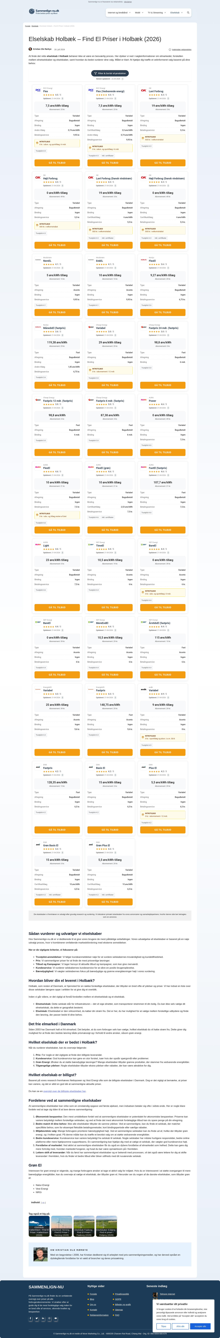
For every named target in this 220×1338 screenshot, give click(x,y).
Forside (27, 26)
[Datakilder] (122, 79)
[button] (188, 12)
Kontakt (93, 1309)
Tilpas (163, 1326)
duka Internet (161, 1297)
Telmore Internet (162, 1294)
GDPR (118, 1299)
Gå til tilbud (57, 162)
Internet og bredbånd (120, 12)
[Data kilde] (62, 98)
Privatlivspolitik (122, 1294)
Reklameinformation (99, 1315)
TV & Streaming (158, 12)
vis (43, 1203)
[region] (183, 1315)
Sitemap (119, 1309)
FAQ (117, 1315)
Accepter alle (200, 1326)
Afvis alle (180, 1326)
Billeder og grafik (123, 1304)
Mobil (140, 12)
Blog (92, 1299)
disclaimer (128, 2)
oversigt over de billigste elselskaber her (64, 1091)
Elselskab (177, 12)
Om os (93, 1304)
